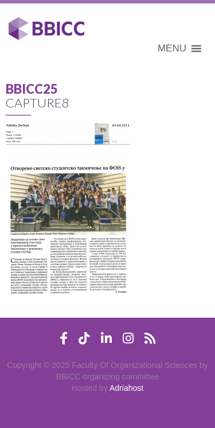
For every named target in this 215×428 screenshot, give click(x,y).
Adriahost (126, 388)
